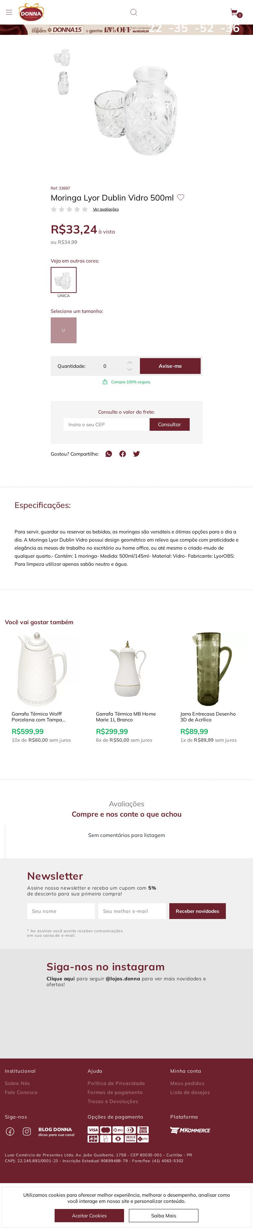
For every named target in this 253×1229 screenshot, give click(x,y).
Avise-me (170, 366)
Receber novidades (197, 911)
